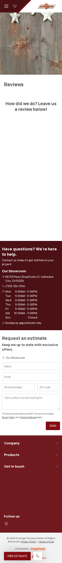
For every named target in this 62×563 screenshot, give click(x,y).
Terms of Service (28, 417)
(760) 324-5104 (15, 286)
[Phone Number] (18, 387)
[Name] (31, 366)
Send (52, 426)
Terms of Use (46, 541)
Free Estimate (17, 556)
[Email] (31, 377)
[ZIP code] (48, 387)
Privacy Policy (8, 417)
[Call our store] (37, 556)
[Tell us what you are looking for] (31, 402)
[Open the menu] (6, 6)
